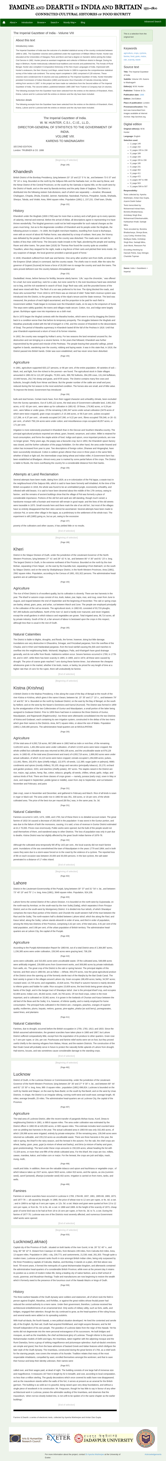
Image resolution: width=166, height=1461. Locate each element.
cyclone (143, 53)
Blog (83, 22)
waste (137, 60)
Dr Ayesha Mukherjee (95, 1454)
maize (143, 56)
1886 (142, 95)
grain (137, 56)
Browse (41, 22)
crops (136, 53)
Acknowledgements (153, 1454)
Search (54, 22)
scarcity (131, 60)
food (132, 56)
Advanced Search (152, 21)
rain (125, 60)
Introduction (27, 22)
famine (127, 56)
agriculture (128, 53)
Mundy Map (69, 22)
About (13, 22)
